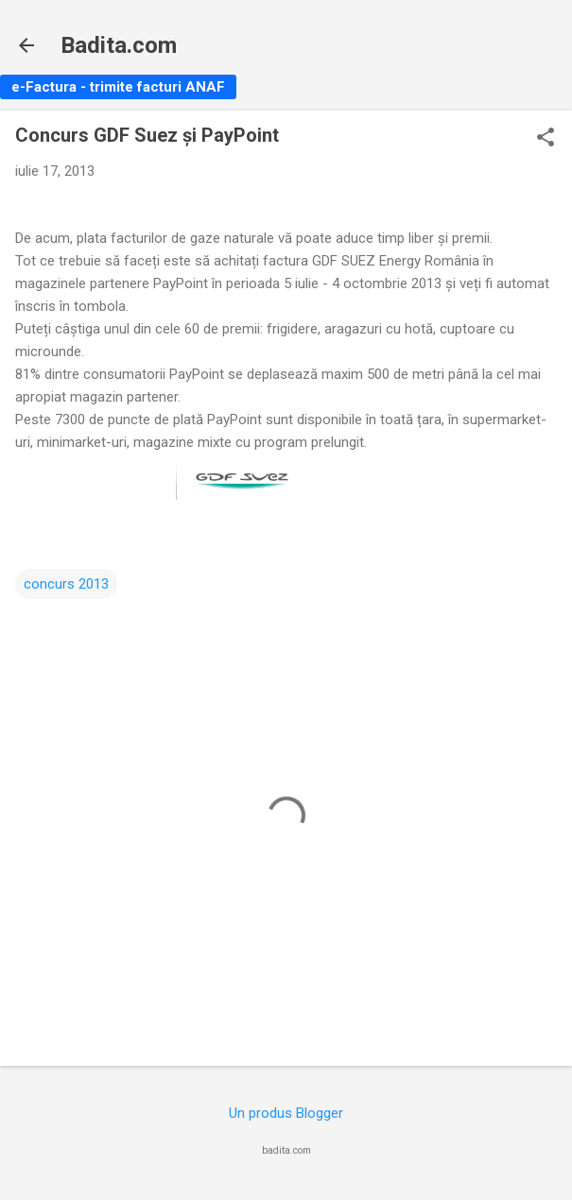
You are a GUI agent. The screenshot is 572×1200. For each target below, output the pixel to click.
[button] (545, 139)
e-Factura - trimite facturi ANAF (118, 86)
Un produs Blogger (286, 1113)
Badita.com (119, 45)
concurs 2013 (66, 583)
